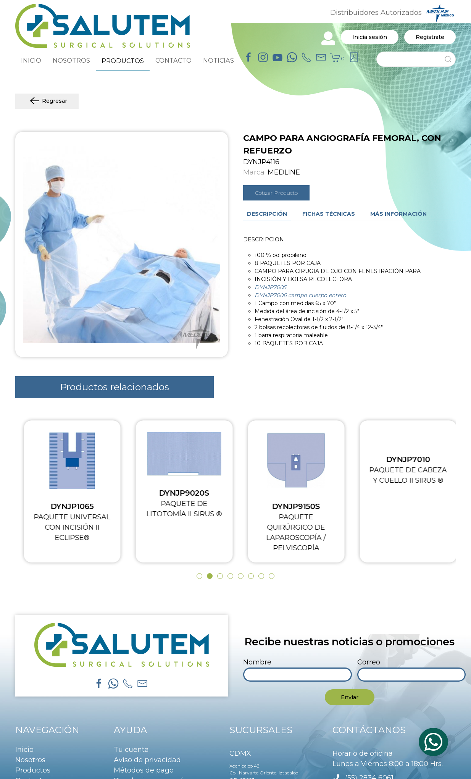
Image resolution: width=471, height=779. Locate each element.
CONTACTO (173, 60)
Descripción (267, 213)
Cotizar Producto (276, 192)
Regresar (47, 101)
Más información (398, 213)
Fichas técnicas (328, 213)
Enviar (349, 697)
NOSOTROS (71, 60)
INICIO (31, 60)
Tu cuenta (131, 749)
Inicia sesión (369, 37)
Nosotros (30, 760)
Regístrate (430, 37)
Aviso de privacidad (147, 760)
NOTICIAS (218, 60)
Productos (32, 770)
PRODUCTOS (123, 61)
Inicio (24, 749)
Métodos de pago (144, 770)
